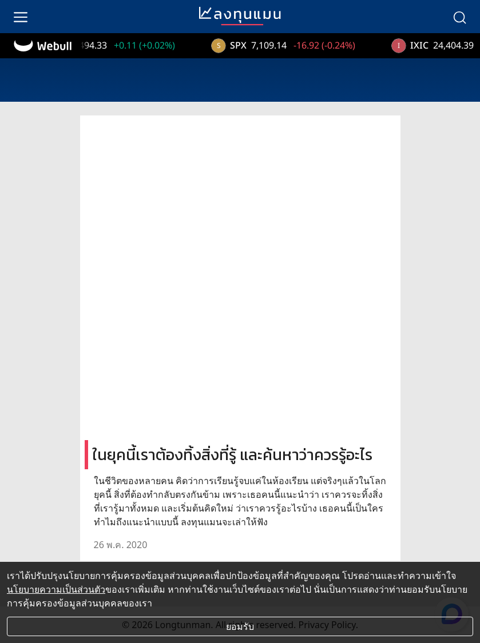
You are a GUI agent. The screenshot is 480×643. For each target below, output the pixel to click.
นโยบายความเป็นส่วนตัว (56, 589)
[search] (459, 17)
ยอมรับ (240, 626)
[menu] (20, 17)
